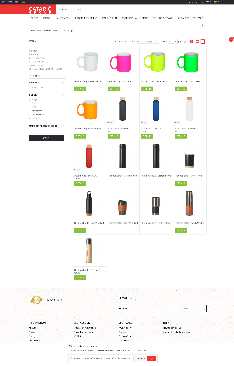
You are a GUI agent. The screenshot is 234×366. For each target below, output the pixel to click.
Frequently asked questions (176, 332)
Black (34, 103)
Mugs (33, 54)
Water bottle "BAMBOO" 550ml (119, 130)
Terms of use (124, 336)
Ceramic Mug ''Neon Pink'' (120, 81)
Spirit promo (37, 87)
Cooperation (35, 340)
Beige (34, 99)
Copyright (123, 332)
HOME (63, 30)
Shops (32, 332)
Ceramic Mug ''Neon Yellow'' (154, 81)
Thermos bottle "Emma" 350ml (122, 223)
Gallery (32, 336)
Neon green (37, 110)
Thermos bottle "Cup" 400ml (188, 175)
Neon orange (38, 114)
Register (199, 2)
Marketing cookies (123, 358)
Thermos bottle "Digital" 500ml (156, 175)
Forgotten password (83, 332)
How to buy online (172, 327)
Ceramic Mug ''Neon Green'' (187, 81)
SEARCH (46, 138)
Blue (34, 106)
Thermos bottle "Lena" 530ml (155, 223)
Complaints (123, 340)
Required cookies (81, 358)
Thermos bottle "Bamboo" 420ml (87, 271)
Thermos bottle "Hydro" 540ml (89, 223)
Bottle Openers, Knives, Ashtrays (45, 69)
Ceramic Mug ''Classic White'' (88, 81)
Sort (134, 41)
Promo (56, 30)
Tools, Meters (36, 58)
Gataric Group (35, 30)
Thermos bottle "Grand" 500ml (122, 175)
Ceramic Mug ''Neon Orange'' (88, 128)
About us (33, 327)
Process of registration (85, 327)
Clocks (33, 51)
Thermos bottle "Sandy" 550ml (189, 223)
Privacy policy (124, 327)
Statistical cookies (102, 358)
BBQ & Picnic (36, 65)
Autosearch (122, 41)
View (165, 41)
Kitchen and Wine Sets (40, 62)
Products (47, 30)
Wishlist (77, 336)
